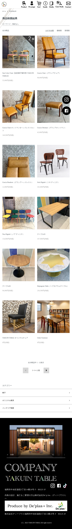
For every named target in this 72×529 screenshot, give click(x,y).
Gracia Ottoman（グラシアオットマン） (51, 128)
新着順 (67, 30)
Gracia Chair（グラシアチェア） (49, 73)
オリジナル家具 (8, 400)
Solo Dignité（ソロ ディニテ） (48, 182)
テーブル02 (6, 286)
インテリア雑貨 (8, 408)
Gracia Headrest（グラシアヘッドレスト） (17, 182)
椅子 (4, 393)
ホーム (4, 11)
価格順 (59, 30)
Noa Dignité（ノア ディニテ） (13, 234)
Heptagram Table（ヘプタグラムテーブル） (52, 286)
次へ (46, 370)
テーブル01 (41, 234)
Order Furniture (42, 338)
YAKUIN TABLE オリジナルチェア (15, 338)
